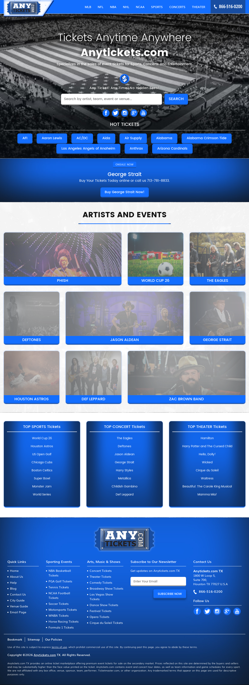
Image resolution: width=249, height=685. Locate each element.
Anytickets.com (45, 655)
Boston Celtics (42, 470)
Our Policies (53, 639)
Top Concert (124, 426)
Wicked (207, 462)
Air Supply (133, 138)
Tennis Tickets (59, 587)
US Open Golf (41, 454)
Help (13, 582)
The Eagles (217, 281)
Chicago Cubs (42, 462)
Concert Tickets (101, 570)
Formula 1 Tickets (61, 627)
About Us (16, 576)
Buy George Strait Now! (125, 192)
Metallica (124, 478)
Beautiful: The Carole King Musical (207, 486)
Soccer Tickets (59, 603)
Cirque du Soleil (207, 470)
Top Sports (42, 426)
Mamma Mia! (207, 494)
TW (115, 113)
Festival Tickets (100, 611)
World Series (42, 494)
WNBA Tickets (59, 615)
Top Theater (207, 426)
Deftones (31, 340)
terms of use (59, 647)
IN (124, 113)
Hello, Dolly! (207, 454)
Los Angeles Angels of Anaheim (88, 148)
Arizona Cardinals (172, 148)
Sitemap (34, 639)
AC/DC (82, 138)
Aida (106, 138)
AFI (24, 138)
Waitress (207, 478)
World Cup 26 (155, 281)
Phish (62, 281)
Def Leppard (93, 399)
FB (106, 113)
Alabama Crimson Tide (207, 138)
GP (227, 612)
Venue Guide (19, 606)
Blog (13, 588)
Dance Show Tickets (104, 605)
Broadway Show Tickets (106, 588)
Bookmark (14, 639)
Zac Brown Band (186, 399)
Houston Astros (31, 399)
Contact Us (18, 594)
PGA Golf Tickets (60, 581)
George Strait (217, 340)
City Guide (17, 600)
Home (14, 570)
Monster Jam (41, 486)
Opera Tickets (99, 617)
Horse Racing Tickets (64, 621)
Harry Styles (124, 470)
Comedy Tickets (101, 582)
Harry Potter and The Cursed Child (207, 446)
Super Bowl (42, 478)
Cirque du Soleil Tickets (106, 622)
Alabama (164, 138)
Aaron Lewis (52, 138)
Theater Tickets (100, 576)
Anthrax (136, 148)
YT (237, 612)
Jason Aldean (124, 340)
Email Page (18, 612)
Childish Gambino (125, 486)
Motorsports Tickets (63, 609)
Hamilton (207, 438)
